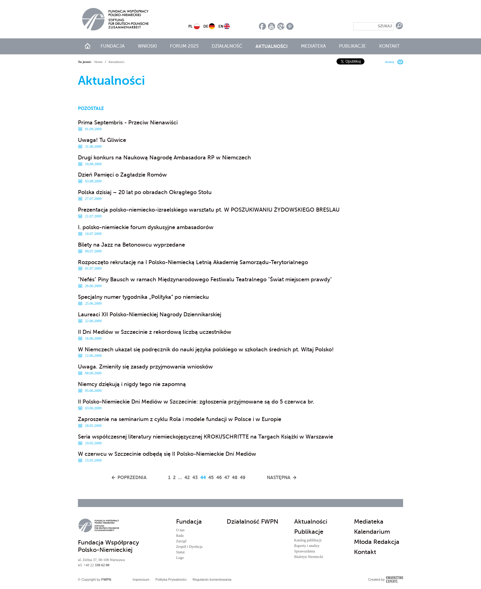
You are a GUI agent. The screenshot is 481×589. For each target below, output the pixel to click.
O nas (180, 530)
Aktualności (272, 46)
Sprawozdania (304, 551)
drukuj (389, 62)
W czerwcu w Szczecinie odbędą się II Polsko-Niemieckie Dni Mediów (167, 454)
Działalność (227, 46)
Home (98, 62)
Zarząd (181, 541)
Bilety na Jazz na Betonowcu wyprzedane (131, 245)
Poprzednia (132, 477)
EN (220, 26)
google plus (281, 26)
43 (195, 477)
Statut (180, 552)
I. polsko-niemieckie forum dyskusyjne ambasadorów (146, 227)
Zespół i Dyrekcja (189, 546)
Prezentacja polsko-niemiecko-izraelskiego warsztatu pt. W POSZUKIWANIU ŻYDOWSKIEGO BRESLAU (209, 210)
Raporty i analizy (307, 546)
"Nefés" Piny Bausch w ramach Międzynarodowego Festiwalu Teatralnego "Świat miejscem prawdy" (205, 279)
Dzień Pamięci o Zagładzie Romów (122, 175)
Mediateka (313, 46)
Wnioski (147, 46)
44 (203, 477)
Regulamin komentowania (212, 579)
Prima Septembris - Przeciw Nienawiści (128, 122)
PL (190, 26)
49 (242, 477)
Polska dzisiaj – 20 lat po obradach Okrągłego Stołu (145, 192)
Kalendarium (372, 531)
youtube (271, 26)
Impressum (141, 579)
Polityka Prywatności (171, 579)
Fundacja (113, 46)
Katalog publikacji (307, 540)
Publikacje (352, 46)
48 (234, 477)
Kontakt (389, 46)
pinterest (290, 26)
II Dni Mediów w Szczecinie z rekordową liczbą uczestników (154, 332)
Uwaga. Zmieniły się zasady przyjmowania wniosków (145, 367)
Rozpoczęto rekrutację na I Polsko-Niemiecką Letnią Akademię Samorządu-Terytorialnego (193, 262)
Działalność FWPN (252, 521)
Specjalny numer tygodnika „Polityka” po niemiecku (143, 297)
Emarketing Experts (394, 579)
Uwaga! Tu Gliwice (102, 140)
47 (226, 477)
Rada (180, 535)
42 (187, 477)
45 (211, 477)
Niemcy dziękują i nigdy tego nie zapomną (132, 384)
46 (219, 477)
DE (205, 26)
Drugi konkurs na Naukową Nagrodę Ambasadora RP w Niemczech (164, 157)
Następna (279, 477)
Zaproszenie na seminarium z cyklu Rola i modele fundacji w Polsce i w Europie (179, 419)
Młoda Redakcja (376, 541)
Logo (180, 558)
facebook (262, 26)
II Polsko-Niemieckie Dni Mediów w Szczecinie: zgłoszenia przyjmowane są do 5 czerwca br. (196, 402)
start (87, 46)
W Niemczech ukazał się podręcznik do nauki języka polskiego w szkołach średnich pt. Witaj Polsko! (206, 349)
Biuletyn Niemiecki (308, 557)
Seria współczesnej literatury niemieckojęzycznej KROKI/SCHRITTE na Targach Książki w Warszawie (205, 437)
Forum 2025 (184, 46)
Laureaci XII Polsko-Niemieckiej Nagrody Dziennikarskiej (149, 314)
